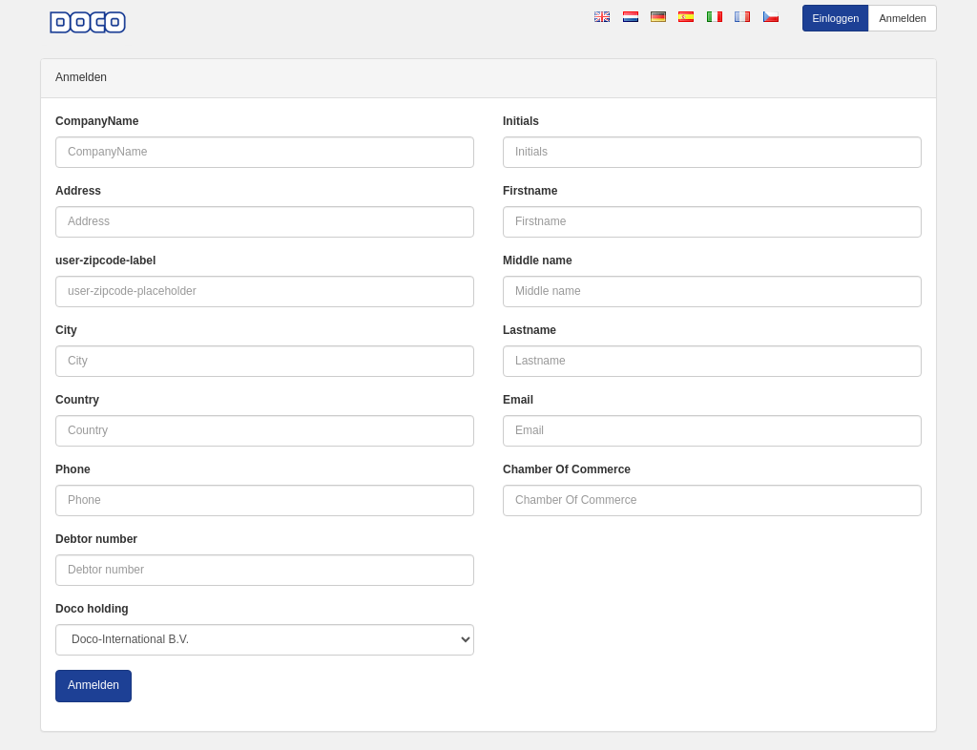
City (66, 330)
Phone (73, 469)
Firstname (530, 191)
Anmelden (902, 18)
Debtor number (96, 539)
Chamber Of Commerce (567, 469)
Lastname (529, 330)
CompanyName (96, 121)
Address (78, 191)
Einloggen (836, 18)
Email (518, 399)
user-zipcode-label (105, 260)
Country (77, 399)
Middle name (537, 260)
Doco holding (92, 608)
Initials (521, 121)
